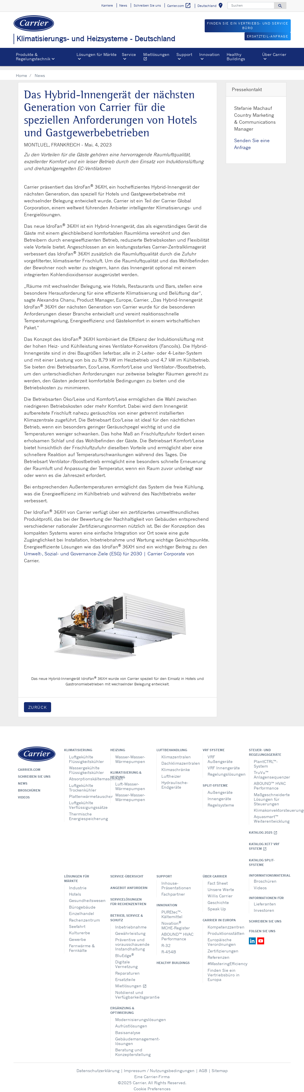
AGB (203, 1066)
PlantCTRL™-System (266, 759)
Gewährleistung (130, 928)
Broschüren (29, 786)
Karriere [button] (107, 5)
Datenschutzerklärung (98, 1066)
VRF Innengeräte (224, 763)
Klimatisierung (78, 746)
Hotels (75, 889)
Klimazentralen (176, 752)
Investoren (264, 905)
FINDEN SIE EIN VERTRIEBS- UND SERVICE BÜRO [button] (247, 25)
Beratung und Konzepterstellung (131, 1047)
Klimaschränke (175, 765)
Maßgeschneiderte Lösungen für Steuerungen (270, 795)
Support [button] (184, 54)
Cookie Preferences (152, 1084)
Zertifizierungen (223, 946)
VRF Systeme (214, 746)
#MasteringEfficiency (224, 959)
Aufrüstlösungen (131, 1021)
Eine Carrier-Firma (152, 1072)
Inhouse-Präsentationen (176, 881)
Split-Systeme (215, 781)
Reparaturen (127, 968)
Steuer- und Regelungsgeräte (265, 748)
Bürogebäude (82, 902)
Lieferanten (265, 899)
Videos (24, 793)
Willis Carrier (220, 891)
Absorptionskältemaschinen (85, 774)
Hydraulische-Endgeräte (174, 780)
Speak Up (217, 904)
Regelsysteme (221, 800)
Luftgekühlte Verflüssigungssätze (85, 800)
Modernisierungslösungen (131, 1015)
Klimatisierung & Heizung (125, 770)
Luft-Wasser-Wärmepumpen (130, 782)
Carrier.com (29, 765)
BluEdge (124, 951)
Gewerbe (77, 935)
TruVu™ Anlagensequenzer (270, 770)
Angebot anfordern (129, 884)
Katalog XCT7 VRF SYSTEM (264, 842)
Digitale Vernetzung (126, 960)
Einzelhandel (81, 909)
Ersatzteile (125, 975)
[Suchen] (250, 5)
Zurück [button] (37, 702)
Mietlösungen (158, 57)
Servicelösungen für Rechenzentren (128, 897)
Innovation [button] (209, 54)
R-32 (166, 941)
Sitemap (220, 1066)
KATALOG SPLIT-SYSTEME (262, 858)
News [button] (123, 5)
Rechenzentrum (84, 915)
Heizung (117, 746)
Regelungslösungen (224, 769)
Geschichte (218, 898)
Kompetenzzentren (224, 922)
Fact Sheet (218, 878)
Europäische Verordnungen (222, 937)
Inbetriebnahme (131, 922)
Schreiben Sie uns (34, 772)
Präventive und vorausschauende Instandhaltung (131, 940)
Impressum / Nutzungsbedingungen (159, 1066)
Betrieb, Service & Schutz (126, 913)
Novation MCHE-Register (175, 921)
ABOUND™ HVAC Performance (270, 781)
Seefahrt (77, 922)
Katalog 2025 (263, 828)
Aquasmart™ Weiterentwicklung (270, 814)
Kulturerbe (79, 928)
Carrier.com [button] (179, 5)
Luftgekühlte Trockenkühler (82, 783)
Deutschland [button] (211, 6)
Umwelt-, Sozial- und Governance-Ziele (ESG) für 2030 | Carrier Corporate (104, 549)
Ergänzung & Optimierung (122, 1006)
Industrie (78, 883)
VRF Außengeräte (220, 755)
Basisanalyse (127, 1028)
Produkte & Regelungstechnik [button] (33, 56)
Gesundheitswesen (85, 896)
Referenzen (219, 952)
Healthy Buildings (236, 56)
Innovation (166, 901)
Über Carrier (215, 872)
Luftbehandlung (171, 746)
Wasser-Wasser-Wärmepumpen (130, 755)
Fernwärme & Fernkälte (82, 943)
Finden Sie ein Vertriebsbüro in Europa (224, 970)
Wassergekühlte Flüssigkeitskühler (85, 765)
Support (164, 872)
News (22, 779)
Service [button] (129, 54)
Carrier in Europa (219, 916)
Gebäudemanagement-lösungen (131, 1037)
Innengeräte (219, 794)
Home (21, 71)
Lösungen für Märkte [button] (97, 54)
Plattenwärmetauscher (85, 792)
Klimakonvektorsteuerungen (270, 805)
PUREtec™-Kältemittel (171, 910)
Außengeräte (220, 787)
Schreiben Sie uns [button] (147, 5)
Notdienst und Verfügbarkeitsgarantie (131, 990)
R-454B (168, 947)
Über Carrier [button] (274, 54)
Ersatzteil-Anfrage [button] (267, 36)
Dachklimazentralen (177, 758)
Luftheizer (171, 771)
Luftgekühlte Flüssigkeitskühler (85, 755)
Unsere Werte (221, 885)
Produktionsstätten (224, 928)
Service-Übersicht (126, 872)
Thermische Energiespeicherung (85, 812)
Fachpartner (173, 889)
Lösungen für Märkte (76, 874)
